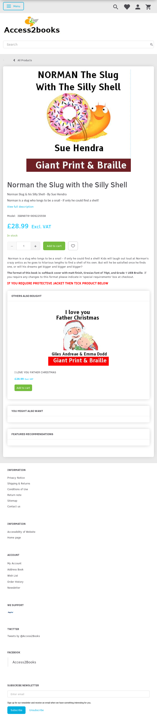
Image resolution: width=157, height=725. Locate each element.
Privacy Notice (16, 477)
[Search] (151, 44)
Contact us (13, 506)
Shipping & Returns (18, 483)
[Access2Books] (32, 24)
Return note (14, 495)
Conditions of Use (17, 489)
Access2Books (24, 661)
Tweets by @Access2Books (23, 636)
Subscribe (16, 710)
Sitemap (12, 500)
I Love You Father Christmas (35, 372)
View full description (20, 206)
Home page (14, 537)
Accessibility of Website (21, 531)
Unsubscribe (36, 710)
